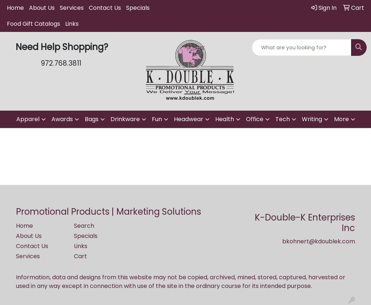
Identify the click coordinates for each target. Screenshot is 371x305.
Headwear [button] (188, 119)
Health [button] (224, 119)
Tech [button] (282, 119)
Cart (80, 256)
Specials (138, 8)
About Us (42, 8)
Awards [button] (62, 119)
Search (84, 226)
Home (15, 8)
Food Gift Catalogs (33, 24)
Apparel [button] (27, 119)
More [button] (341, 119)
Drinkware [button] (125, 119)
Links (72, 24)
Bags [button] (92, 119)
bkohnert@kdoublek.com (318, 241)
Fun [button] (157, 119)
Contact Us (105, 8)
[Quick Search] (301, 47)
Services (72, 8)
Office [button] (254, 119)
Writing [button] (312, 119)
